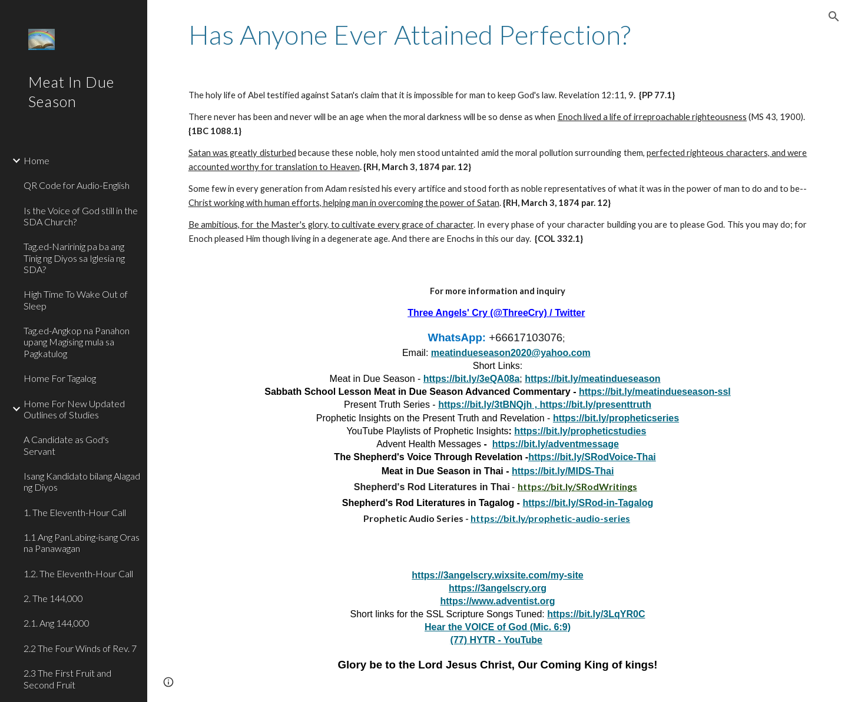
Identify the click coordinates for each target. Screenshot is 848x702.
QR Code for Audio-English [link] (77, 185)
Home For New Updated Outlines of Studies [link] (74, 409)
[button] (834, 16)
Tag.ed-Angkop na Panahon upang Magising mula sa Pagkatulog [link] (77, 342)
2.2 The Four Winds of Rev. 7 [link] (80, 648)
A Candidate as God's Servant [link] (66, 445)
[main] (498, 34)
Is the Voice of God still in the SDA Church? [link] (81, 216)
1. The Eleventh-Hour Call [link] (75, 512)
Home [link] (36, 160)
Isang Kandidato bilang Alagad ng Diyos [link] (82, 481)
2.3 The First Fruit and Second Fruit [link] (67, 678)
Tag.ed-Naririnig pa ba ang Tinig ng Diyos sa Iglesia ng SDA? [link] (74, 258)
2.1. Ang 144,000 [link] (57, 622)
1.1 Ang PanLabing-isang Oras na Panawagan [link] (82, 542)
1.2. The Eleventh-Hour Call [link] (78, 573)
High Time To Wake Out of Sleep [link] (76, 299)
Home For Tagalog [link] (60, 378)
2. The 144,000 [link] (53, 598)
